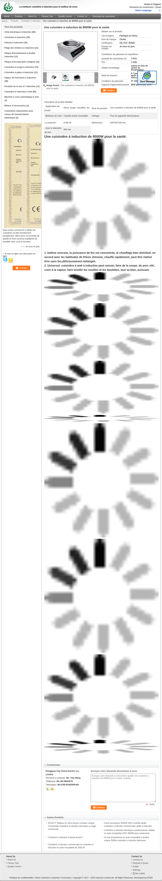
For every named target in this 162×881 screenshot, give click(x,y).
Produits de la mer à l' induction (19, 86)
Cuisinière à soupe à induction (19, 67)
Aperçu (4, 21)
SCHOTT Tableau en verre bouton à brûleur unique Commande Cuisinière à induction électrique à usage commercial (72, 826)
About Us (32, 16)
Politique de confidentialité (21, 878)
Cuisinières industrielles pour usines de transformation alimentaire (18, 114)
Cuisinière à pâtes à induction (18, 72)
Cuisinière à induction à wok (18, 91)
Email (158, 7)
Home (6, 16)
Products (19, 16)
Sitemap (136, 870)
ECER (150, 878)
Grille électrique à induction (17, 32)
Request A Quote (140, 863)
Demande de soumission (142, 7)
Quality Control (65, 16)
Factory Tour (47, 16)
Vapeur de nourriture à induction (20, 78)
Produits (14, 21)
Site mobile (139, 873)
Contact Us (82, 16)
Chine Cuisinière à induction (47, 878)
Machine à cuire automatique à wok (21, 97)
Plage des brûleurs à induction (19, 48)
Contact (110, 90)
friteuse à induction (13, 42)
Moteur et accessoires (15, 105)
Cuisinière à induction (30, 21)
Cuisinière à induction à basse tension (65, 837)
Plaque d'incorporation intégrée (19, 62)
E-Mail (135, 866)
